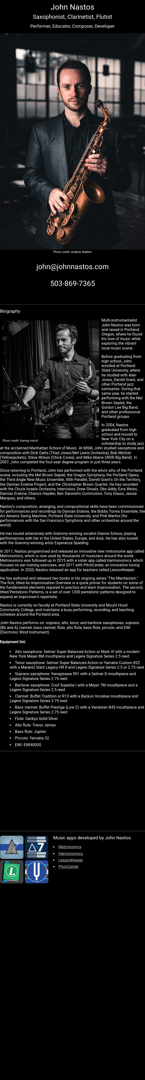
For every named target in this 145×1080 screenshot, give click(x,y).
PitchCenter (68, 866)
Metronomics (69, 847)
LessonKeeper (70, 860)
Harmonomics (70, 853)
